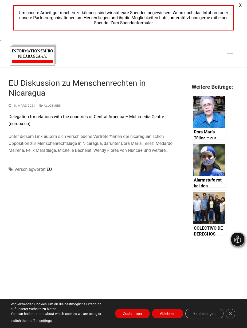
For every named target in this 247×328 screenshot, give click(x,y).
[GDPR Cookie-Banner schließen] (230, 313)
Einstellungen (204, 313)
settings (45, 321)
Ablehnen (167, 313)
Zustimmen (131, 313)
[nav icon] (229, 55)
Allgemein (50, 105)
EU (49, 169)
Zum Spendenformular (132, 22)
